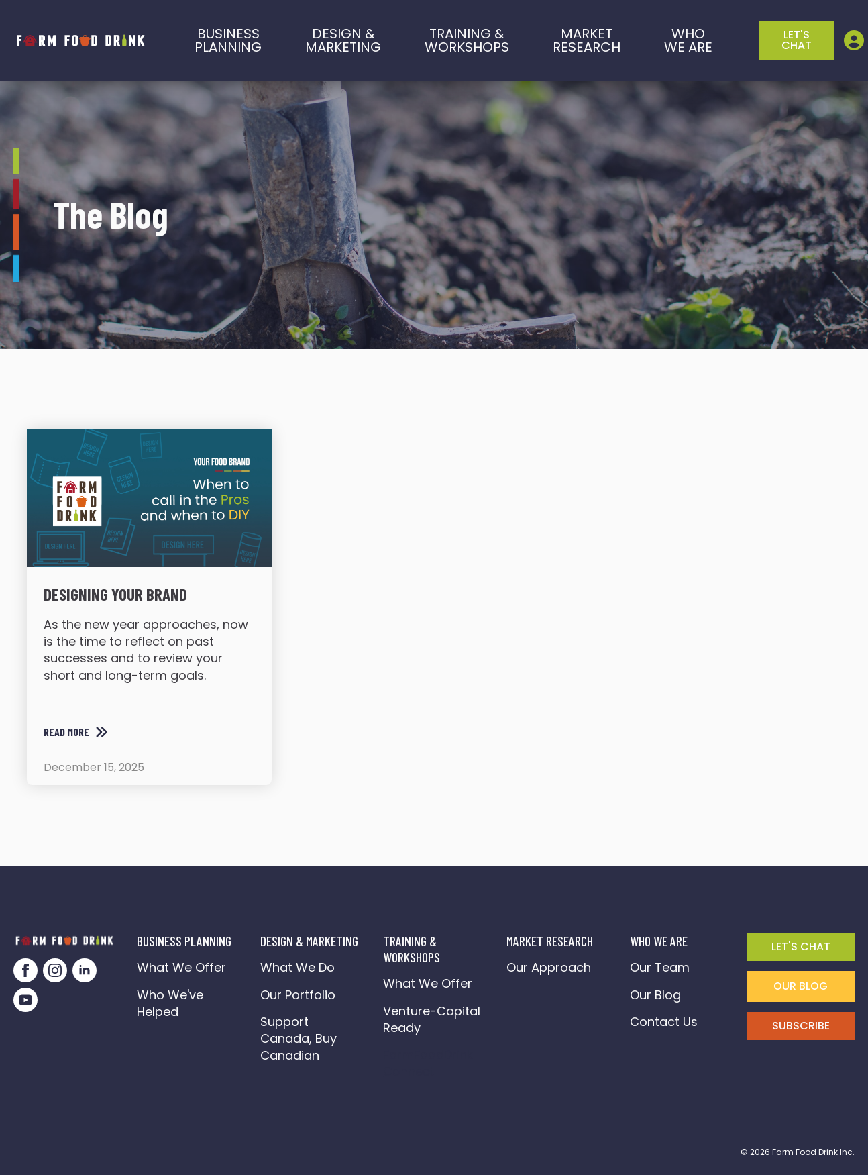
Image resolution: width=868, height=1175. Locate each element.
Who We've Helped (170, 1003)
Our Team (660, 967)
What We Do (297, 967)
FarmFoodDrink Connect (431, 1063)
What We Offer (181, 967)
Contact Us (664, 1021)
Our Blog (655, 994)
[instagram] (55, 970)
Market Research (586, 40)
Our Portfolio (297, 994)
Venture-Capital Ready (431, 1019)
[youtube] (25, 1000)
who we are (688, 40)
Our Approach (548, 967)
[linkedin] (84, 970)
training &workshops (467, 40)
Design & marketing (343, 40)
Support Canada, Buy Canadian (298, 1038)
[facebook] (25, 970)
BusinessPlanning (228, 40)
